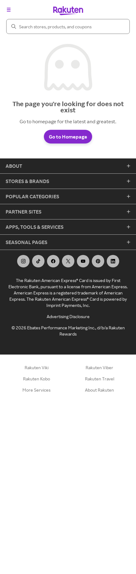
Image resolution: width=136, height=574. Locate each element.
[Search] (68, 26)
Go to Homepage (68, 137)
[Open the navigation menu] (8, 9)
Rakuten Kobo (36, 378)
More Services (36, 390)
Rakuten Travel (99, 378)
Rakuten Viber (99, 367)
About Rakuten (99, 390)
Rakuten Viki (37, 367)
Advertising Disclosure (68, 316)
